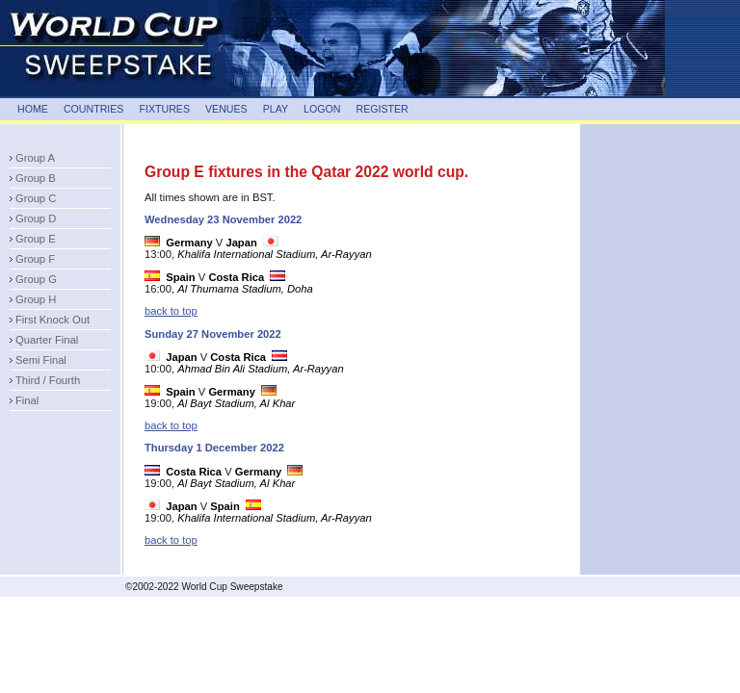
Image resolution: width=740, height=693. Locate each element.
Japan (240, 242)
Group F (35, 259)
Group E (35, 238)
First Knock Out (52, 319)
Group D (35, 218)
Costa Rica (236, 277)
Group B (35, 178)
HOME (32, 109)
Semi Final (40, 360)
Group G (36, 279)
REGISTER (382, 109)
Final (27, 400)
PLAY (275, 109)
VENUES (226, 109)
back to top (171, 311)
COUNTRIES (94, 109)
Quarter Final (46, 340)
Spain (180, 277)
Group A (35, 158)
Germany (189, 242)
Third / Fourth (47, 380)
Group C (35, 198)
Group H (35, 299)
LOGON (322, 109)
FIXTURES (164, 109)
